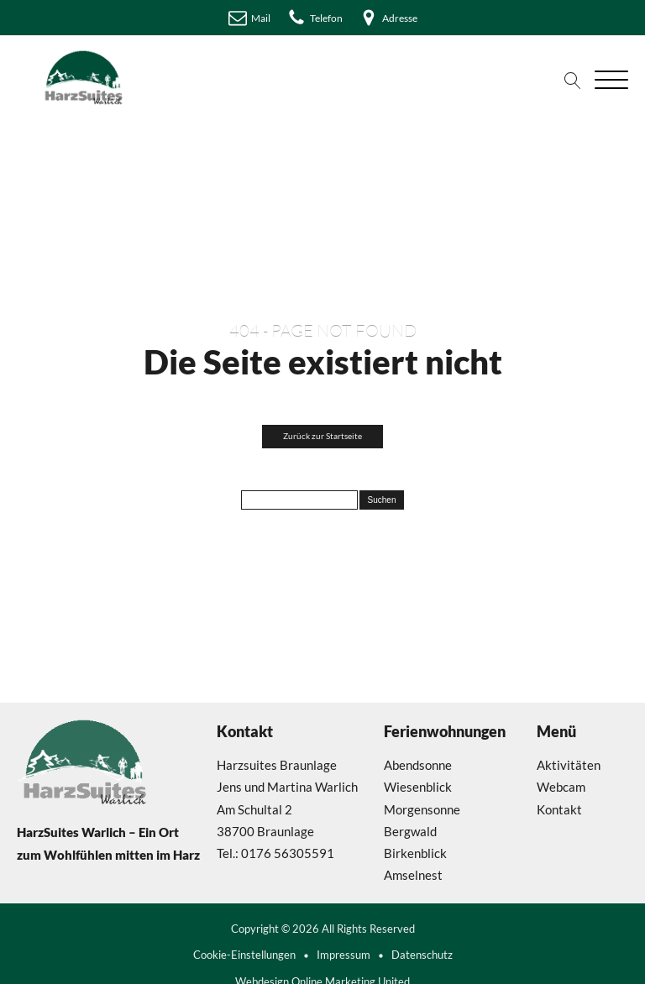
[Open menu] (611, 81)
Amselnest (413, 874)
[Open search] (572, 80)
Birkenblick (415, 853)
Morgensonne (422, 809)
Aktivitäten (568, 764)
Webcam (561, 786)
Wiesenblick (418, 786)
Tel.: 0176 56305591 (275, 853)
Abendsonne (418, 764)
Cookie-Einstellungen (244, 955)
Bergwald (410, 831)
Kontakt (559, 809)
